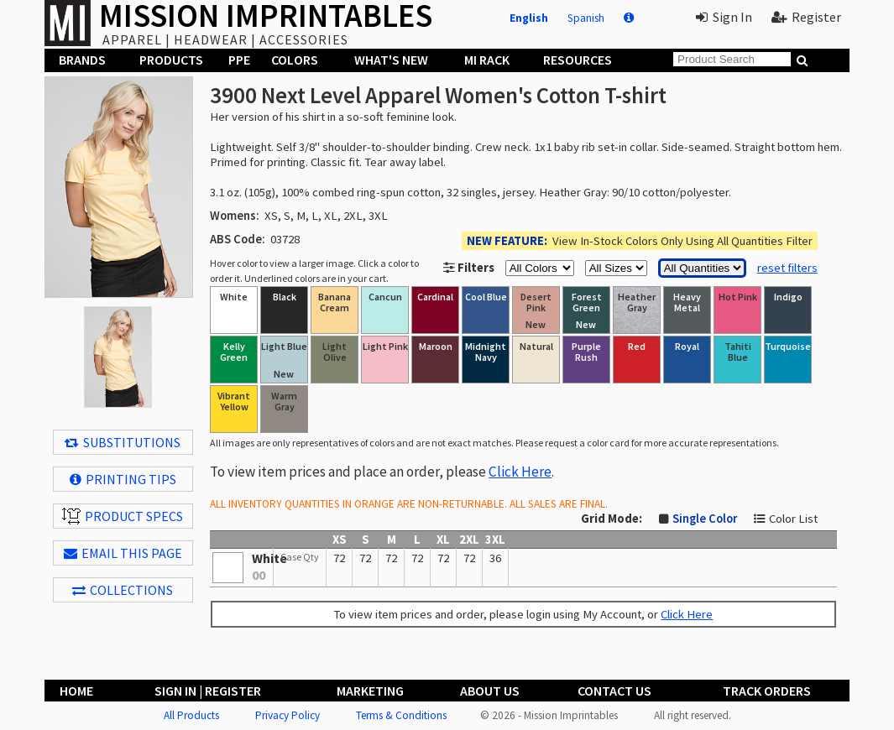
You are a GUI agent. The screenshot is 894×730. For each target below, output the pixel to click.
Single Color (704, 518)
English (529, 18)
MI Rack (487, 59)
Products (171, 59)
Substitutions (122, 442)
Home (76, 690)
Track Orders (767, 690)
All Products (191, 715)
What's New (391, 59)
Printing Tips (123, 479)
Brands (82, 59)
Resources (577, 59)
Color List (793, 518)
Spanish (585, 18)
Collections (122, 589)
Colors (294, 59)
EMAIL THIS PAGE (123, 553)
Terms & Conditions (401, 715)
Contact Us (614, 690)
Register (806, 16)
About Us (490, 690)
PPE (239, 59)
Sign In (724, 16)
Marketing (370, 690)
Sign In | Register (207, 690)
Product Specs (122, 516)
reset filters (787, 267)
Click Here (520, 471)
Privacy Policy (287, 715)
